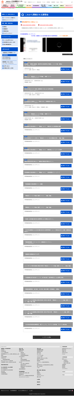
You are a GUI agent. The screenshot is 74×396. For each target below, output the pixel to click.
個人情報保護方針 (7, 44)
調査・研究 (56, 5)
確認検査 (2, 350)
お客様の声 (65, 360)
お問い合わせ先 (64, 352)
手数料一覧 (64, 351)
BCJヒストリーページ (8, 20)
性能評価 (22, 352)
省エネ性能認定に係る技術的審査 (7, 370)
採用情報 (48, 2)
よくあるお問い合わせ (8, 40)
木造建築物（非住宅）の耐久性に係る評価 (8, 362)
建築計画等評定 (23, 365)
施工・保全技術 (39, 366)
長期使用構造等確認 (6, 359)
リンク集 (30, 390)
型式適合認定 (23, 354)
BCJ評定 (20, 362)
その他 (38, 367)
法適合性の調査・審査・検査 (24, 373)
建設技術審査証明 (22, 369)
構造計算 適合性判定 (12, 6)
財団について (64, 359)
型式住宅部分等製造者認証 (25, 361)
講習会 (5, 27)
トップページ (3, 8)
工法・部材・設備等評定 (25, 363)
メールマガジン (64, 368)
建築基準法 (21, 351)
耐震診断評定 (21, 374)
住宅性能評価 (3, 351)
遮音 (38, 363)
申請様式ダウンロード (32, 2)
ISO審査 (38, 379)
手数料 (25, 2)
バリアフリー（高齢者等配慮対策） (43, 362)
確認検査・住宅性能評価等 (6, 348)
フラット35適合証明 (4, 352)
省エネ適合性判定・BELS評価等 (7, 367)
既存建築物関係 (22, 371)
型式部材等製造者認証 (24, 355)
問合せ (61, 2)
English (58, 2)
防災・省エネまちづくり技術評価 (7, 361)
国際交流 (62, 5)
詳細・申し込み (66, 69)
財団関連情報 (64, 357)
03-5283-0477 (8, 57)
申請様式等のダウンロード (66, 348)
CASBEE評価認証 (4, 374)
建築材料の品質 (39, 351)
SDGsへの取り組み (67, 363)
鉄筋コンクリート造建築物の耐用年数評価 (26, 375)
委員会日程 (39, 2)
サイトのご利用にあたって (23, 390)
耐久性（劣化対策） (40, 359)
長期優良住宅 (3, 358)
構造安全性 (39, 352)
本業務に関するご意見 (8, 68)
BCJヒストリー (69, 5)
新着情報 (63, 367)
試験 (21, 358)
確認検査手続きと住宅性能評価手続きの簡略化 (45, 365)
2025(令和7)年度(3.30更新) (46, 25)
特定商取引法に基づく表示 (9, 42)
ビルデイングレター (8, 33)
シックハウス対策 (40, 355)
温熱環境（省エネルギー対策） (42, 358)
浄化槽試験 (23, 367)
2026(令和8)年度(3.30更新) (28, 25)
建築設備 (38, 361)
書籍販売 (6, 29)
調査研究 (38, 382)
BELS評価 (3, 371)
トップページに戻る (67, 54)
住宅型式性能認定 (24, 359)
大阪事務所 (53, 2)
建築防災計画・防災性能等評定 (26, 366)
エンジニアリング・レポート (24, 377)
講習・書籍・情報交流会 (7, 23)
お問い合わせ (6, 66)
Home (63, 375)
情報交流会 (6, 31)
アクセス (43, 2)
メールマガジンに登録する (9, 18)
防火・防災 (39, 354)
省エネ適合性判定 (4, 368)
